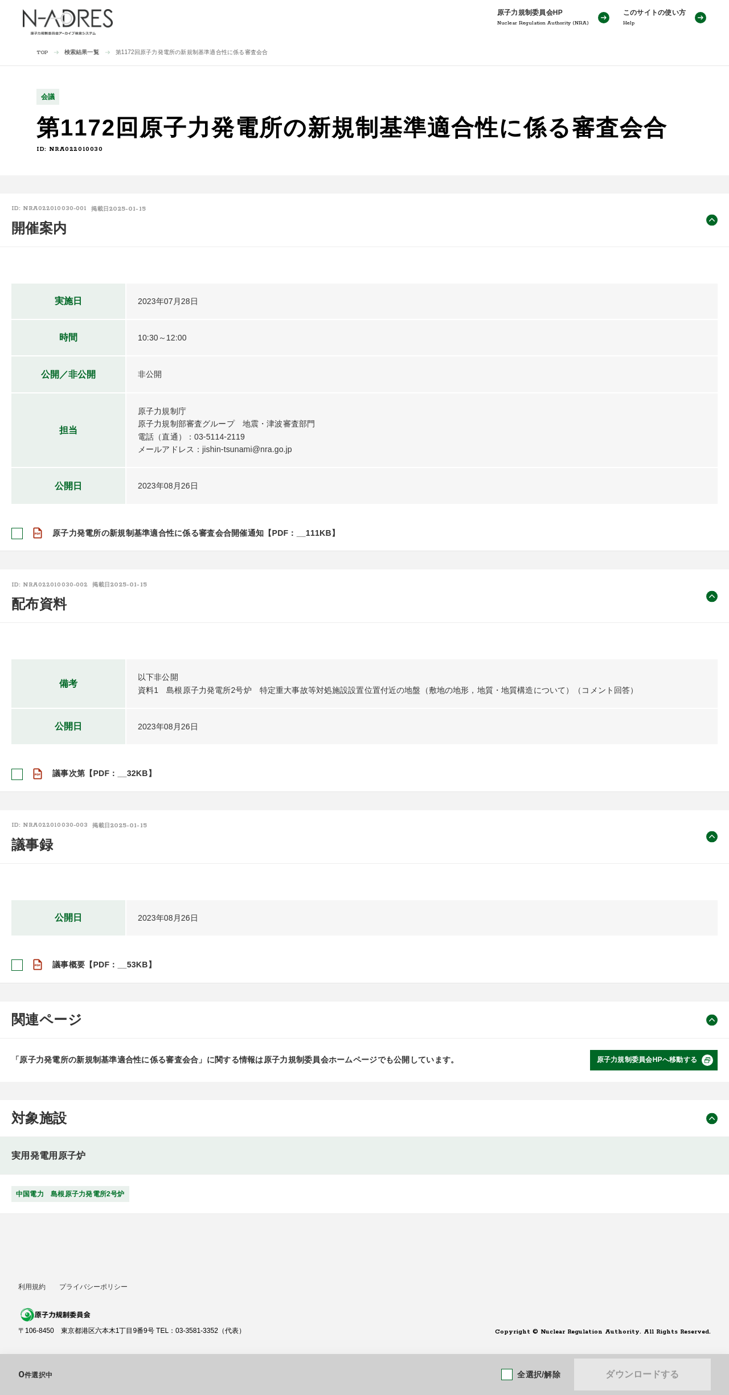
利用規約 (32, 1287)
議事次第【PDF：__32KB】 (104, 773)
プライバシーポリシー (93, 1287)
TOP (42, 53)
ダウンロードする (642, 1374)
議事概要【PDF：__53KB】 (104, 964)
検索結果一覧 (81, 52)
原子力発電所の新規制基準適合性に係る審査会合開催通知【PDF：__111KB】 (195, 533)
